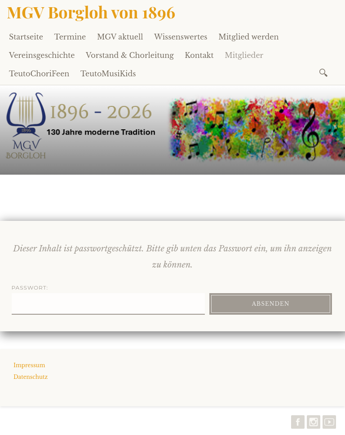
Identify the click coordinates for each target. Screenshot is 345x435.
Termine (70, 36)
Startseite (26, 36)
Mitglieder (244, 55)
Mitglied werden (248, 36)
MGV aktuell (120, 36)
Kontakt (199, 55)
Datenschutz (30, 376)
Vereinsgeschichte (42, 55)
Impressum (29, 365)
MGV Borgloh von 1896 (91, 11)
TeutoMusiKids (108, 73)
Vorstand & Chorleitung (130, 55)
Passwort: (108, 299)
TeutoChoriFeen (39, 73)
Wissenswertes (181, 36)
